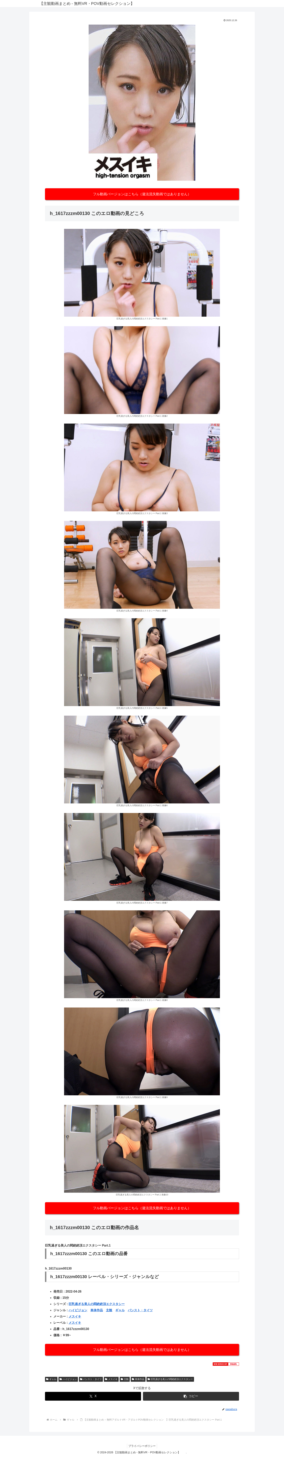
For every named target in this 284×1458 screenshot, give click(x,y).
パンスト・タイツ (140, 1310)
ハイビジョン (78, 1310)
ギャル (120, 1310)
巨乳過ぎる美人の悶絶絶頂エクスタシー (97, 1304)
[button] (191, 1396)
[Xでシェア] (93, 1396)
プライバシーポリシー (142, 1445)
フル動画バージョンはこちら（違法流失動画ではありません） (142, 194)
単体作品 (96, 1310)
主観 (109, 1310)
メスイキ (75, 1316)
